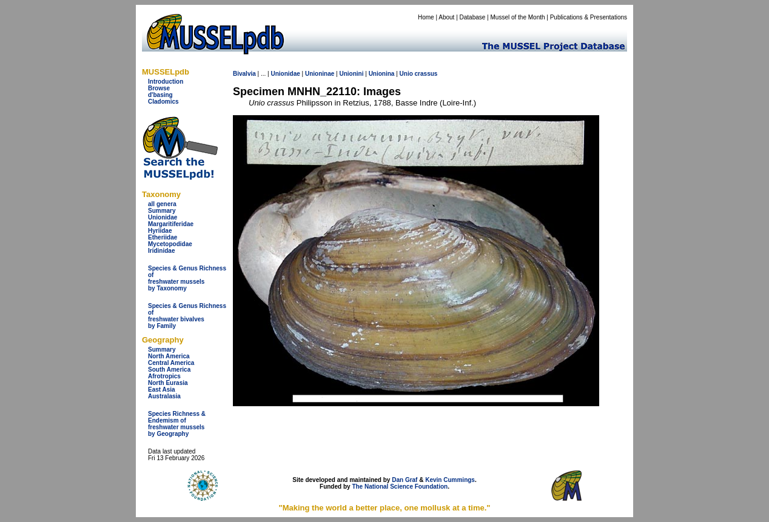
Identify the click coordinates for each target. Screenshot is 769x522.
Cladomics (163, 101)
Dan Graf (404, 480)
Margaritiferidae (170, 224)
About (446, 17)
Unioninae (319, 73)
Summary (162, 210)
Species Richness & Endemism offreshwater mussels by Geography (177, 423)
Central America (171, 363)
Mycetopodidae (170, 244)
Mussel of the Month (518, 17)
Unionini (351, 73)
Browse (159, 88)
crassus (426, 73)
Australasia (164, 396)
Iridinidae (161, 250)
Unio (406, 73)
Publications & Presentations (588, 17)
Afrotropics (164, 376)
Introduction (165, 81)
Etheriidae (162, 237)
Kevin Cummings (450, 480)
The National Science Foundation (400, 486)
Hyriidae (160, 230)
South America (169, 369)
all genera (162, 204)
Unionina (382, 73)
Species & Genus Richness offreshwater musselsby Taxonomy (187, 278)
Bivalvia (244, 73)
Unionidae (162, 217)
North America (169, 356)
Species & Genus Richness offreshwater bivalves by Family (187, 316)
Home (426, 17)
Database (473, 17)
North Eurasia (168, 383)
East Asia (161, 389)
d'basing (160, 95)
